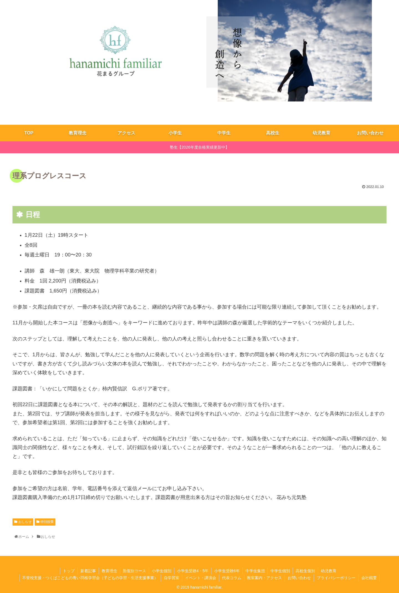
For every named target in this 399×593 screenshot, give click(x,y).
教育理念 (109, 571)
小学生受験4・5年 (193, 571)
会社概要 (369, 578)
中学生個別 (280, 571)
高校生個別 (305, 571)
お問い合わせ (299, 578)
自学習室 (171, 578)
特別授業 (47, 522)
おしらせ (25, 522)
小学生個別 (161, 571)
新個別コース (134, 571)
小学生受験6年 (227, 571)
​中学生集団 (255, 571)
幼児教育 (329, 571)
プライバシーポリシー (336, 578)
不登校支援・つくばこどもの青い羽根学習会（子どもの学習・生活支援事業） (90, 578)
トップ (68, 571)
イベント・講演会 (200, 578)
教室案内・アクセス (264, 578)
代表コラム (231, 578)
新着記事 (88, 571)
